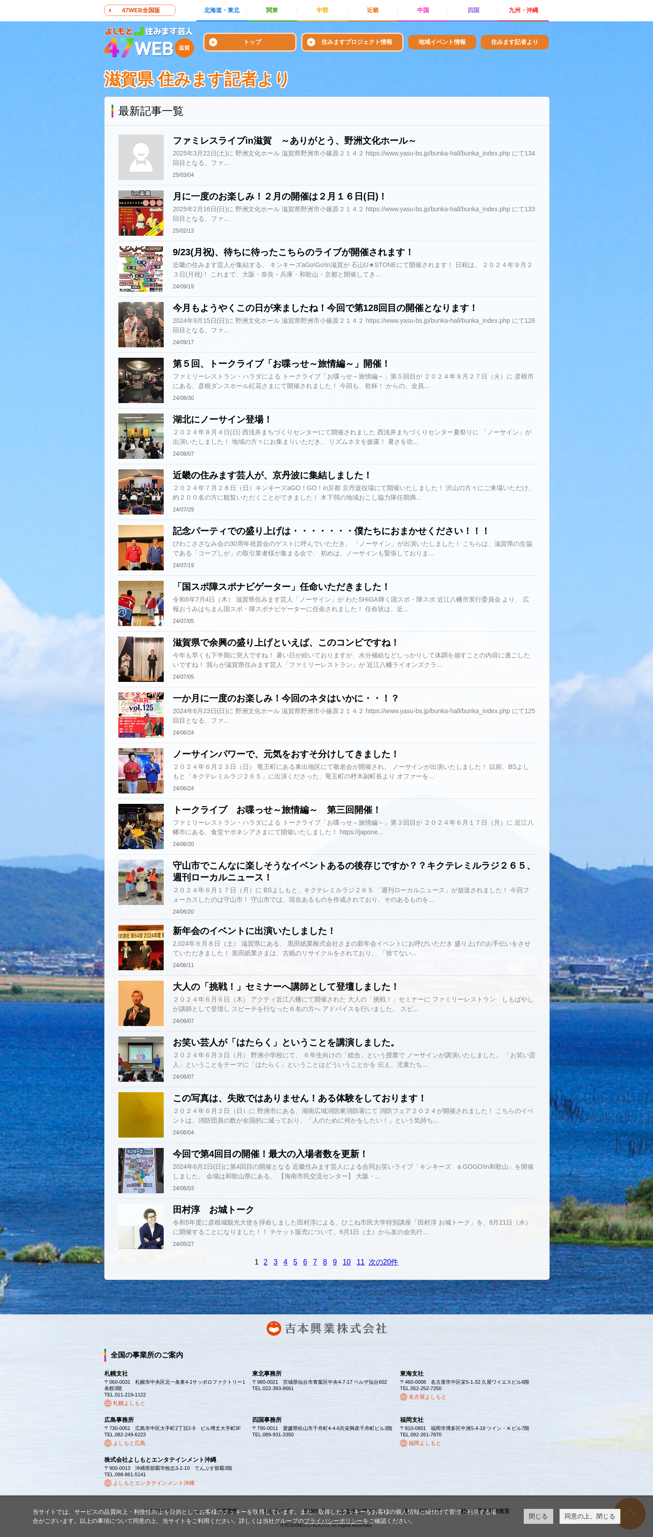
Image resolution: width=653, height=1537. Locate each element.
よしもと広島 (129, 1443)
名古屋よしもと (428, 1397)
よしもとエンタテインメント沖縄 (154, 1483)
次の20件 (384, 1262)
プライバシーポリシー (333, 1521)
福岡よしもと (425, 1443)
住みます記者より (514, 42)
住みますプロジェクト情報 (357, 42)
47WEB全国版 (141, 10)
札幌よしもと (129, 1403)
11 (360, 1262)
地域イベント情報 (442, 42)
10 (347, 1262)
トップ (252, 42)
